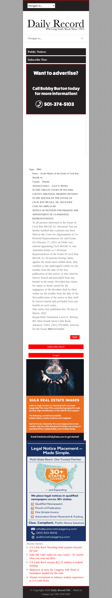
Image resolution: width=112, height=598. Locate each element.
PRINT (75, 337)
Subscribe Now (37, 59)
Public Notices (37, 51)
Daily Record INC (61, 590)
